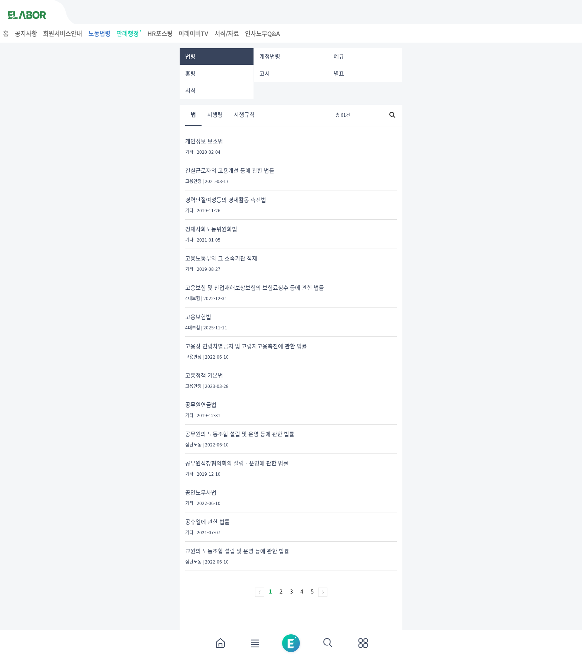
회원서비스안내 (62, 33)
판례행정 (129, 33)
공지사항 (26, 33)
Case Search (13, 16)
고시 (264, 73)
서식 (190, 90)
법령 (190, 56)
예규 (339, 56)
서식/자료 (227, 33)
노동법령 (99, 33)
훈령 (190, 73)
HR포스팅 (160, 33)
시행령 (215, 115)
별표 (339, 73)
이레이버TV (193, 33)
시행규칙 (244, 115)
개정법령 (269, 56)
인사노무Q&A (262, 33)
